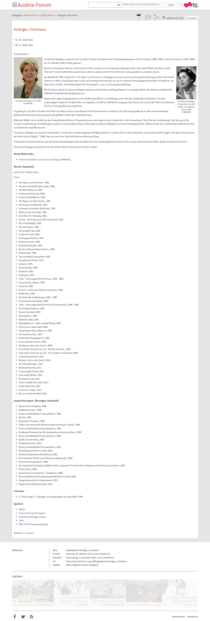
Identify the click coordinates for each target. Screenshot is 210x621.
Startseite (15, 5)
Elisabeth (82, 68)
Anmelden (192, 18)
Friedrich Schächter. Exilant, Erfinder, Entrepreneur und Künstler (184, 601)
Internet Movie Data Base (31, 513)
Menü (171, 4)
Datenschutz (178, 616)
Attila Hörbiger (143, 59)
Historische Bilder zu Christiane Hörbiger (39, 159)
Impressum (192, 616)
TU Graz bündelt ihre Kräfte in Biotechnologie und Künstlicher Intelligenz (74, 601)
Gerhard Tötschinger (126, 141)
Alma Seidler (56, 84)
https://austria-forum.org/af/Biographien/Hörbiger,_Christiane (96, 561)
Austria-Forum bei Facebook (14, 616)
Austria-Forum (34, 4)
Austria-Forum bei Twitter (23, 616)
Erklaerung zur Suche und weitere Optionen (141, 4)
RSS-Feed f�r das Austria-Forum (31, 616)
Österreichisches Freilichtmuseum (36, 604)
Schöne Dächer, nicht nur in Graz (145, 604)
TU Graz (191, 4)
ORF (21, 520)
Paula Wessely (175, 59)
